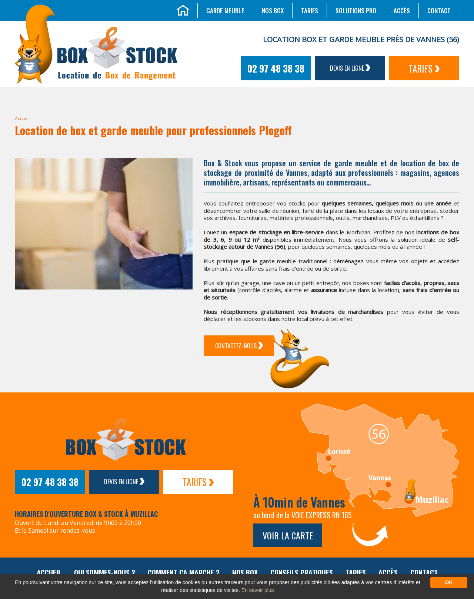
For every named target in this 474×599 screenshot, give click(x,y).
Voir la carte (288, 535)
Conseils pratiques (301, 572)
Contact (439, 10)
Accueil (22, 119)
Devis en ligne (350, 68)
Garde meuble (225, 10)
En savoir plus (257, 590)
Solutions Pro (356, 10)
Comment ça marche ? (184, 572)
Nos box (273, 10)
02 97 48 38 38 (275, 68)
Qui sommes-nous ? (104, 572)
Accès (402, 10)
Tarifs (309, 10)
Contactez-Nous (239, 345)
